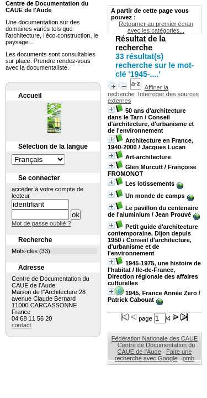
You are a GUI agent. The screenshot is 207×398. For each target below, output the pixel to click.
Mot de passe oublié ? (41, 223)
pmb (188, 358)
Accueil (30, 96)
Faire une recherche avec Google (153, 355)
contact (21, 325)
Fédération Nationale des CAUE (155, 338)
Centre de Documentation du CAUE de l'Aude (156, 348)
